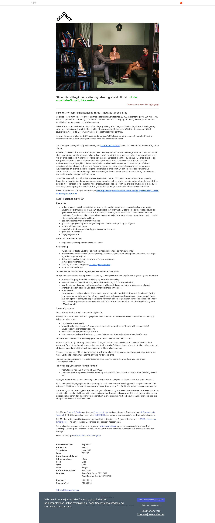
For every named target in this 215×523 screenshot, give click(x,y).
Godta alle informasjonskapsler (150, 500)
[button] (182, 2)
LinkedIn (76, 435)
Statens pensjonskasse (99, 264)
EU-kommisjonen (101, 412)
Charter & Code (74, 412)
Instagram (96, 435)
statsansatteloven (108, 426)
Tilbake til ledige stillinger (67, 490)
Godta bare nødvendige (151, 505)
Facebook (86, 435)
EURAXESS (100, 415)
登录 (33, 3)
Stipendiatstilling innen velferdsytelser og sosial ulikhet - (97, 99)
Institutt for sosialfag (110, 145)
